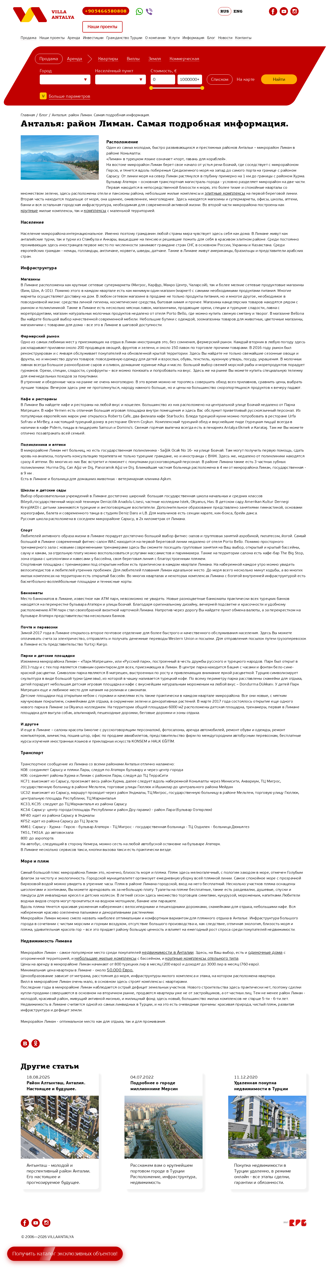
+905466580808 (106, 11)
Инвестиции (93, 38)
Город (46, 70)
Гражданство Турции (124, 38)
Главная (28, 115)
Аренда (74, 38)
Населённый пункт (114, 70)
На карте (246, 79)
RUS (224, 11)
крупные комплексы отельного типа (201, 958)
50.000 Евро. (120, 970)
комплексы (95, 210)
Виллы (133, 58)
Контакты (243, 38)
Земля (155, 58)
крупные (29, 210)
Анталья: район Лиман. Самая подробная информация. (101, 115)
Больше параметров (69, 96)
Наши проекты (102, 26)
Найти (279, 79)
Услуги (174, 38)
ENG (238, 11)
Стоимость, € (164, 70)
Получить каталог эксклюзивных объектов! (65, 1254)
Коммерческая (184, 58)
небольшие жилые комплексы (105, 958)
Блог (211, 38)
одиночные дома (265, 952)
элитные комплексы (225, 193)
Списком (219, 79)
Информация (193, 38)
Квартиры (108, 58)
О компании (155, 38)
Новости (225, 38)
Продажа (29, 38)
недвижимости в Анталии (167, 952)
